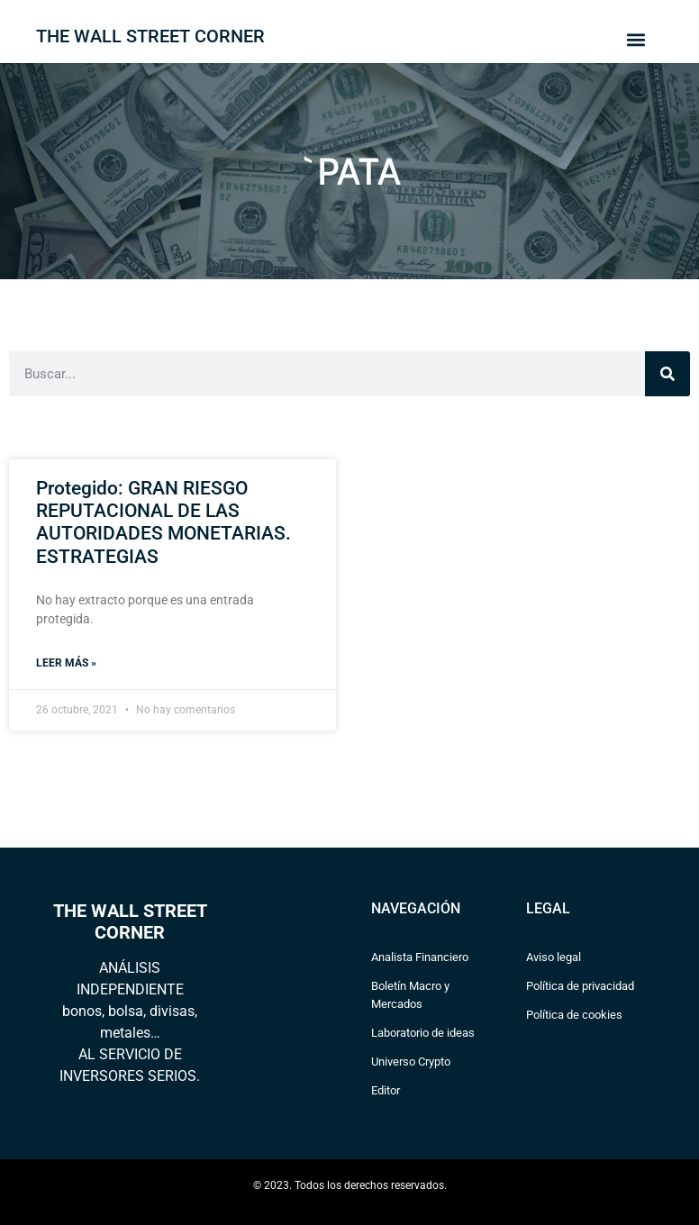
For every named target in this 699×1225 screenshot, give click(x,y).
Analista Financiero (419, 957)
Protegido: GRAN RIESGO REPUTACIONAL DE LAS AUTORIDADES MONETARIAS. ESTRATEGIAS (163, 522)
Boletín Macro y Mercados (410, 995)
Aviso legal (553, 957)
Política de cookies (574, 1014)
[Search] (667, 373)
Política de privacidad (580, 986)
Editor (385, 1090)
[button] (635, 39)
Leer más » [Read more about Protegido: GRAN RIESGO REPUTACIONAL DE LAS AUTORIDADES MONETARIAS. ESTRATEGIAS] (66, 663)
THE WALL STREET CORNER (150, 36)
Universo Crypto (410, 1061)
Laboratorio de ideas (423, 1032)
